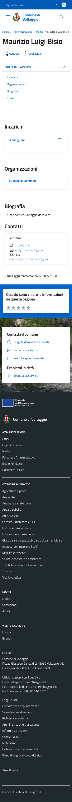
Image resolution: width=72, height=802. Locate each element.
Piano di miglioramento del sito (21, 755)
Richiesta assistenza (15, 718)
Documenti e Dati (13, 469)
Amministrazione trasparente (21, 724)
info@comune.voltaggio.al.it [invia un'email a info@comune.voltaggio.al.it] (27, 250)
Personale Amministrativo (18, 457)
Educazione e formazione (18, 534)
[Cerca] (61, 17)
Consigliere (17, 140)
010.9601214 (19, 245)
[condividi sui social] (11, 54)
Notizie (6, 598)
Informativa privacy (14, 730)
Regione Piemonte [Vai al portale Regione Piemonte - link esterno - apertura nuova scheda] (14, 5)
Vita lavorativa (11, 577)
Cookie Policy (10, 736)
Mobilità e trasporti (14, 552)
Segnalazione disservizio (17, 712)
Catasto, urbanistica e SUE (19, 521)
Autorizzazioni (11, 515)
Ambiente (8, 497)
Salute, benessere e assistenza (21, 559)
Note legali (9, 743)
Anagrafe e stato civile (16, 503)
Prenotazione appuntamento (20, 706)
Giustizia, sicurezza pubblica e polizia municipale (32, 540)
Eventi (6, 638)
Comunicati (9, 604)
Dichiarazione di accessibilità (20, 749)
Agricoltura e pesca (14, 491)
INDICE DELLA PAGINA (36, 67)
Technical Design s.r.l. (28, 792)
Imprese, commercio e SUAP (20, 546)
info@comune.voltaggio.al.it (28, 682)
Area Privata (10, 770)
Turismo (7, 571)
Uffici (5, 439)
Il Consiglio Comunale (22, 180)
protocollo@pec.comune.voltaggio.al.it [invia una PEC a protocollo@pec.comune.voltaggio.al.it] (29, 259)
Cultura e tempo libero (16, 528)
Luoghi (6, 632)
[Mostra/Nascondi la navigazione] (7, 16)
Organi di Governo (13, 445)
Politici (6, 451)
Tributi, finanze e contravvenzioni (23, 565)
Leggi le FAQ (10, 699)
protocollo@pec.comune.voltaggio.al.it (33, 686)
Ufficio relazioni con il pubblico (21, 677)
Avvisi (6, 611)
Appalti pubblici (12, 509)
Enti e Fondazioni (13, 463)
